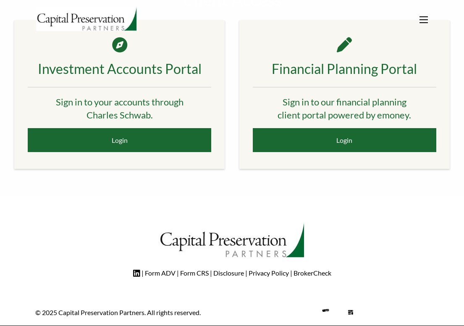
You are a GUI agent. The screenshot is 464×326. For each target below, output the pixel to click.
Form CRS (194, 273)
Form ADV (160, 273)
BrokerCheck (312, 273)
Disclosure (229, 273)
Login (120, 140)
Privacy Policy (269, 273)
